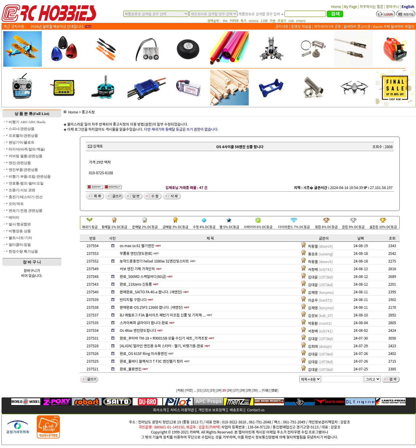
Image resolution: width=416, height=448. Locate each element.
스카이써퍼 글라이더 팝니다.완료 (144, 322)
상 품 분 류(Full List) (32, 113)
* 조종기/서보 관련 (20, 190)
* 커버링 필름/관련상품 (24, 156)
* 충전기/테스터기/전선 (24, 197)
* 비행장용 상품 (18, 231)
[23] (212, 390)
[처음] (180, 390)
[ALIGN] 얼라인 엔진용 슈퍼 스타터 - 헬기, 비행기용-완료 (161, 345)
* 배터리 (12, 217)
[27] (236, 390)
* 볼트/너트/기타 (19, 238)
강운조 (345, 421)
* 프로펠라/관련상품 (22, 136)
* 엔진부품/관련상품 (22, 170)
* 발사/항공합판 (18, 224)
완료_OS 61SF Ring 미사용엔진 (143, 353)
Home (71, 111)
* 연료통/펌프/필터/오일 (25, 183)
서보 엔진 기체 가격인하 (137, 268)
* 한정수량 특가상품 (22, 251)
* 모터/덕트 (15, 204)
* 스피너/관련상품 (20, 129)
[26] (229, 390)
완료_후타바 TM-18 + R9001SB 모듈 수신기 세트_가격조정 (164, 337)
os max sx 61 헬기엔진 (137, 245)
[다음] (266, 390)
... (195, 390)
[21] (200, 390)
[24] (218, 390)
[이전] (189, 390)
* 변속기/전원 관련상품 (24, 211)
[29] (248, 390)
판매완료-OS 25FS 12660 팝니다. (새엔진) (151, 307)
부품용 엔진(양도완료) (136, 253)
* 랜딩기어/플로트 (20, 142)
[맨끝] (274, 390)
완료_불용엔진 (130, 368)
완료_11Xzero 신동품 (136, 284)
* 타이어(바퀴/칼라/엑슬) (25, 149)
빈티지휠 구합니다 (133, 299)
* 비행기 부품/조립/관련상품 (28, 177)
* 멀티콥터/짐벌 (18, 245)
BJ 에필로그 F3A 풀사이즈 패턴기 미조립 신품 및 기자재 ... (162, 314)
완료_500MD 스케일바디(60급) (143, 276)
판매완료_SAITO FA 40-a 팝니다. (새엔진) (151, 291)
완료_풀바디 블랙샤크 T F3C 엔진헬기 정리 (151, 361)
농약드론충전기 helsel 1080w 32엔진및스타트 (154, 260)
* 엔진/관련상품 (18, 163)
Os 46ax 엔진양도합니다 (138, 330)
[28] (242, 390)
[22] (206, 390)
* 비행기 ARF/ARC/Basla (25, 122)
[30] (255, 390)
